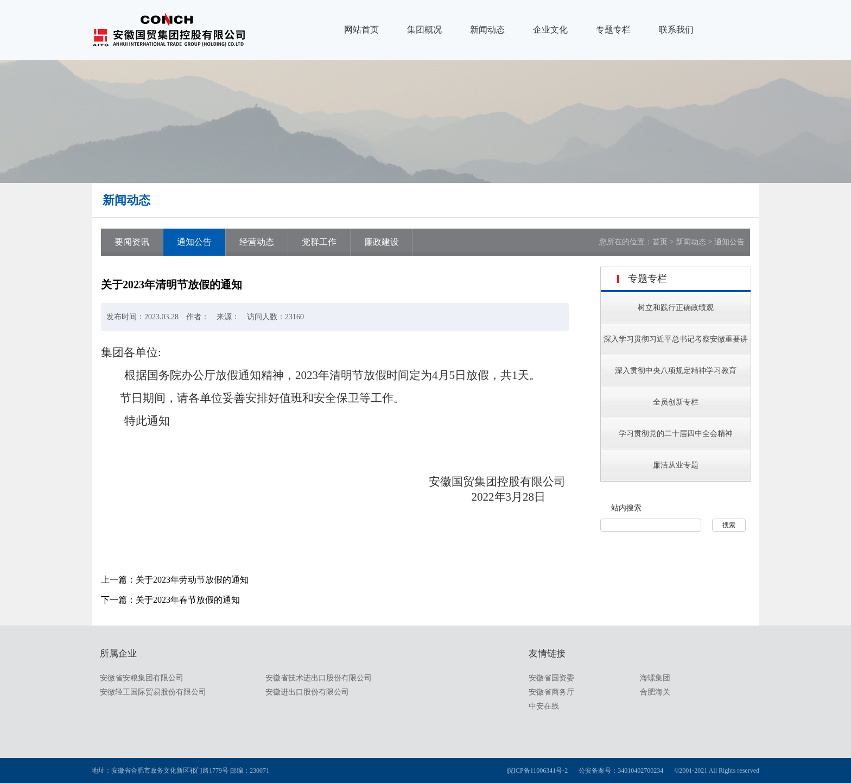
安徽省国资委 (551, 678)
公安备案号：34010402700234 (621, 770)
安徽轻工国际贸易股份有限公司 (153, 692)
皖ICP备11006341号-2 (537, 770)
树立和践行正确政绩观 (676, 308)
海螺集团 (655, 678)
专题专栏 (613, 29)
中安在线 (544, 706)
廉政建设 (381, 242)
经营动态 (256, 242)
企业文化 (550, 29)
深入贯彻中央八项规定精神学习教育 (675, 371)
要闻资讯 (132, 242)
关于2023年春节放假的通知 (188, 599)
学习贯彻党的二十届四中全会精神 (676, 434)
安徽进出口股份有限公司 (307, 692)
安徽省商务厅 (551, 692)
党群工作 (319, 242)
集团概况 (424, 29)
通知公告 (194, 242)
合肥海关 (655, 692)
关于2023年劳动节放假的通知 (192, 579)
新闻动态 (487, 29)
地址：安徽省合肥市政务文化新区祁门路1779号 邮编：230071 (180, 770)
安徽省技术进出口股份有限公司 (318, 678)
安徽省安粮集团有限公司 (141, 678)
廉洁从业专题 (675, 465)
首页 (660, 242)
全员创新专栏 (675, 402)
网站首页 (361, 29)
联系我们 (676, 29)
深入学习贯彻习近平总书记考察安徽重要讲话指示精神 (676, 352)
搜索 (728, 525)
